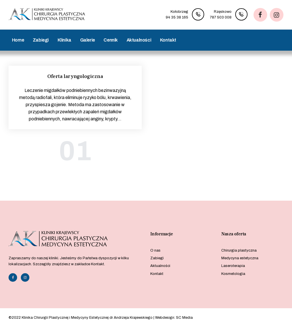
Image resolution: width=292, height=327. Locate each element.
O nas (155, 250)
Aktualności (160, 266)
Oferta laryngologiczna (75, 76)
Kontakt (156, 274)
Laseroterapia (233, 266)
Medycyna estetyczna (239, 258)
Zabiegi (157, 258)
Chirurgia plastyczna (239, 250)
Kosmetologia (233, 274)
